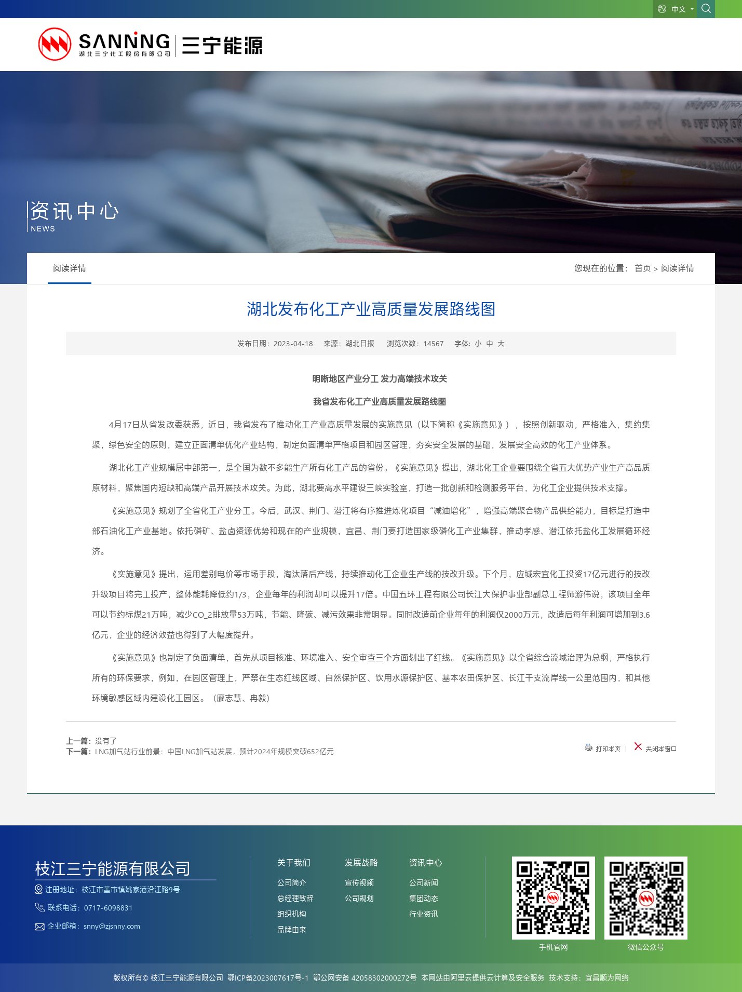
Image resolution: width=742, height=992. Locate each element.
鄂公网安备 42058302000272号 (365, 978)
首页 (643, 268)
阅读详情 (69, 268)
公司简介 (291, 883)
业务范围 (427, 50)
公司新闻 (423, 883)
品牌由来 (291, 929)
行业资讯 (423, 914)
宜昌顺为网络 (607, 978)
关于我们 (383, 50)
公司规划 (359, 898)
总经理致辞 (295, 898)
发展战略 (470, 50)
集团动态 (423, 898)
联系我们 (647, 50)
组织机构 (291, 914)
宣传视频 (359, 883)
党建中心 (602, 50)
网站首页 (339, 50)
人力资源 (558, 50)
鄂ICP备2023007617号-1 (268, 978)
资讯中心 (515, 50)
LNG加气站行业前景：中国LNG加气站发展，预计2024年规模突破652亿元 (214, 751)
